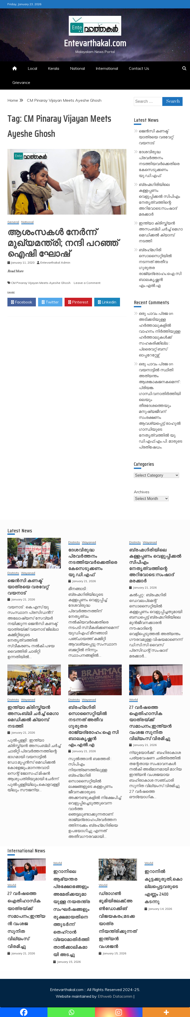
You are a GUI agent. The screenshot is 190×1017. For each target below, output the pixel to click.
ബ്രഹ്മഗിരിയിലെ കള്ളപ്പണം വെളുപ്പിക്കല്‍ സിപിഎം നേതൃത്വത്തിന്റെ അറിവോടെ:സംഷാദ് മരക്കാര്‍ (155, 565)
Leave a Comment (87, 283)
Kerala (53, 68)
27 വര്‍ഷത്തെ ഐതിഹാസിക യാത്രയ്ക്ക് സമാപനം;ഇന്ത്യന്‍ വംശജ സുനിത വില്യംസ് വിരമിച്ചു (150, 723)
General (13, 222)
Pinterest (78, 302)
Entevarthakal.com (95, 43)
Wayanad (28, 573)
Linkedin (107, 302)
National (77, 68)
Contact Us (139, 68)
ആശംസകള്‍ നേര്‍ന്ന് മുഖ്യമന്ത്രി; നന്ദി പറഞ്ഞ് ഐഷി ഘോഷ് (62, 242)
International (107, 68)
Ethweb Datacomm (115, 996)
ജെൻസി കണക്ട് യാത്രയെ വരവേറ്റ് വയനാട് (156, 136)
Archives (141, 491)
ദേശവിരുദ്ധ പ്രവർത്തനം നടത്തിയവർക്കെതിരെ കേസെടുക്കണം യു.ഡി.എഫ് (159, 163)
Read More (15, 271)
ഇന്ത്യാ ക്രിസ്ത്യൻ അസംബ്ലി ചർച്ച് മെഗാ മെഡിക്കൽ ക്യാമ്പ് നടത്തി (33, 717)
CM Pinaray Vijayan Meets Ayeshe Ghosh (41, 283)
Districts (13, 573)
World (133, 699)
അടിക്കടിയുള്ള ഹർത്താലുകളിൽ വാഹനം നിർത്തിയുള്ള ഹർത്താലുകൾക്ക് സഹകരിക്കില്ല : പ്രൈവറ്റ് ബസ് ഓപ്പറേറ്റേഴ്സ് (159, 337)
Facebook (21, 302)
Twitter (50, 302)
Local (32, 68)
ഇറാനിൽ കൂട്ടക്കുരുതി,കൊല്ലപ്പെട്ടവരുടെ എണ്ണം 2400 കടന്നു (163, 886)
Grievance (21, 82)
